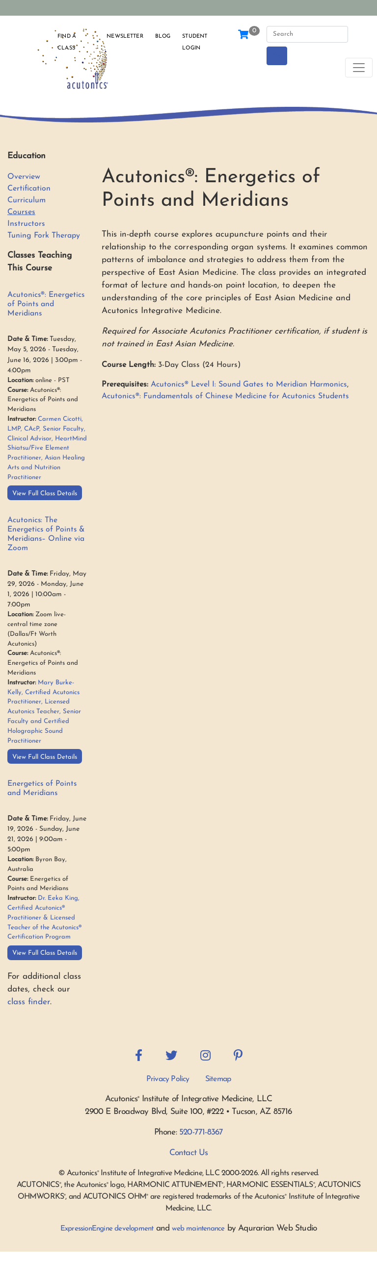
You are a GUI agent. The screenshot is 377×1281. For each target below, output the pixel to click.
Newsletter (125, 36)
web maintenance (198, 1229)
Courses (21, 212)
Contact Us (188, 1153)
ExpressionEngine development (107, 1229)
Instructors (26, 224)
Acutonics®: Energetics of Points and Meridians (45, 304)
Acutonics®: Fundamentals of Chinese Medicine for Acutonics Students (225, 396)
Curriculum (26, 200)
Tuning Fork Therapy (43, 236)
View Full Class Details (44, 493)
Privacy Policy (167, 1079)
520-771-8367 (201, 1132)
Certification (29, 189)
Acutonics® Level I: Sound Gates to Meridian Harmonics (249, 384)
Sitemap (218, 1079)
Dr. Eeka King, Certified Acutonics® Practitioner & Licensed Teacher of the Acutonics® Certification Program (44, 917)
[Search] (307, 34)
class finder (28, 1002)
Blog (163, 36)
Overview (23, 177)
